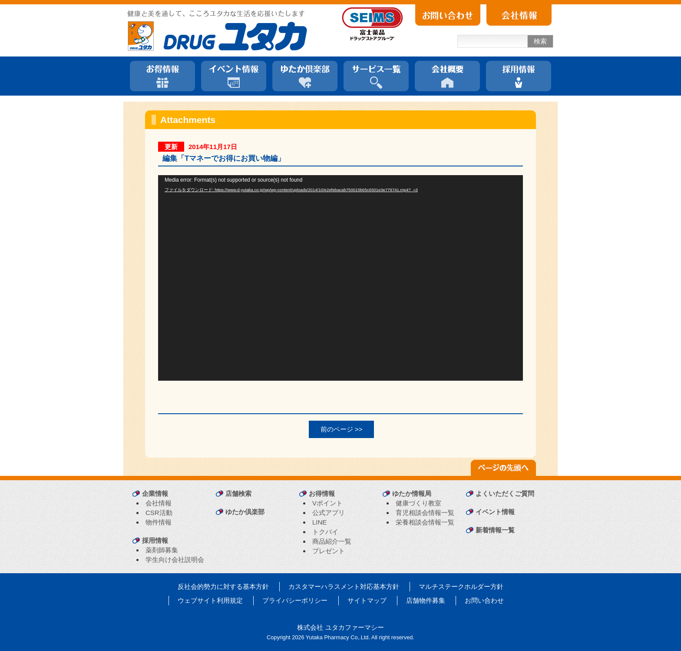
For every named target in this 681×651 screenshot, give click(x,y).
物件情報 (158, 522)
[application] (340, 278)
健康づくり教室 (418, 503)
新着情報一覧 (495, 530)
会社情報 (158, 503)
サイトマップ (367, 600)
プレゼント (328, 551)
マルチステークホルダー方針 (461, 586)
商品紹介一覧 (331, 541)
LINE (319, 522)
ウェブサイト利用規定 (210, 600)
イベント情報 (495, 511)
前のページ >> (342, 429)
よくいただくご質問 (505, 493)
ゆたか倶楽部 (244, 511)
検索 (540, 41)
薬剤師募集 (161, 550)
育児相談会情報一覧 (425, 512)
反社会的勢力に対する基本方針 (223, 586)
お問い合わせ (484, 600)
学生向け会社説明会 (174, 559)
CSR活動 (158, 512)
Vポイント (327, 503)
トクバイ (325, 531)
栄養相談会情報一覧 (425, 522)
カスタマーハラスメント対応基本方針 (343, 586)
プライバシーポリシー (294, 600)
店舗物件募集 (425, 600)
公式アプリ (328, 512)
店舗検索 (238, 493)
